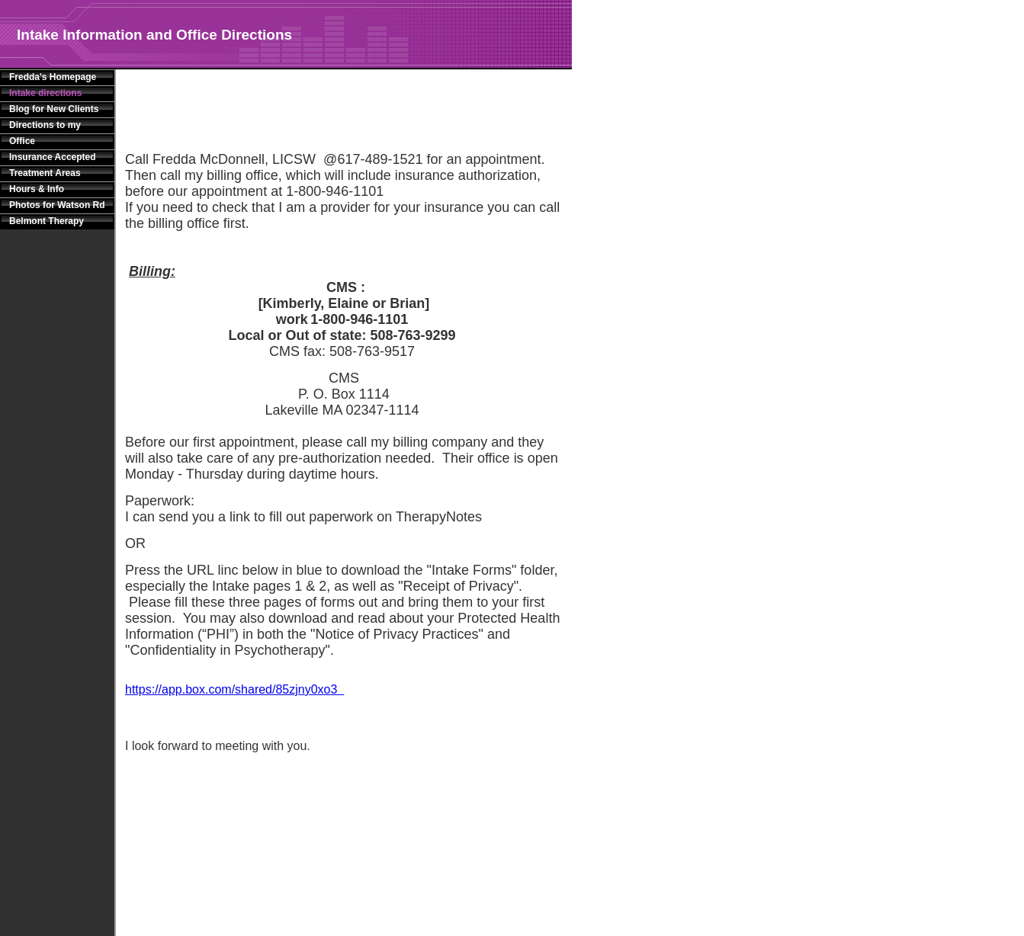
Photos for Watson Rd (57, 205)
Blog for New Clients (53, 109)
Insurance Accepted (52, 157)
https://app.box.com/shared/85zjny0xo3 (234, 689)
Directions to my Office (45, 133)
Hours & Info (36, 189)
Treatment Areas (45, 173)
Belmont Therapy (46, 221)
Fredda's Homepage (52, 77)
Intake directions (45, 93)
